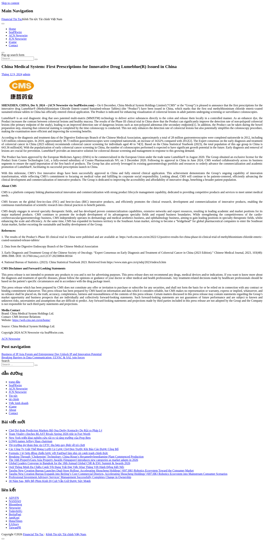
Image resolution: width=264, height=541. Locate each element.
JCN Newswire (18, 38)
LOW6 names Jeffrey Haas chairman (30, 441)
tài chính (14, 399)
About (12, 409)
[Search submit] (36, 59)
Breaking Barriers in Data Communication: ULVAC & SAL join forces (43, 357)
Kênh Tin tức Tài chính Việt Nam (66, 534)
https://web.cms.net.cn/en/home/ (31, 320)
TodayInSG (15, 511)
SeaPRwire (15, 32)
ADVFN (14, 497)
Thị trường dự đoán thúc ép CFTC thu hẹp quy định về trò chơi (47, 445)
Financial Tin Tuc (11, 19)
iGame (13, 42)
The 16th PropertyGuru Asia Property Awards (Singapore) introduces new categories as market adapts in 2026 (73, 459)
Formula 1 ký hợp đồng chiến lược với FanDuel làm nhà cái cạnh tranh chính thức (58, 453)
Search (5, 360)
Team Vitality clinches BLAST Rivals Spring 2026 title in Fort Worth (49, 433)
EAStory (14, 524)
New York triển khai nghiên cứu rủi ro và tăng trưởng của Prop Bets (50, 437)
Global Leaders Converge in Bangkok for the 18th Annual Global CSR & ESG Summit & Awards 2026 (69, 463)
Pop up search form (12, 54)
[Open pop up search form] (2, 52)
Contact (13, 45)
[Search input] (17, 58)
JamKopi (14, 517)
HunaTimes (15, 520)
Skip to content (10, 3)
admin (26, 74)
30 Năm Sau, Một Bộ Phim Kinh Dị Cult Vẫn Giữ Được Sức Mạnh (50, 481)
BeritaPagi (15, 514)
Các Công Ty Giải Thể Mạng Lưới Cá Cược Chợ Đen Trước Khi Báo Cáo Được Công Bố (64, 449)
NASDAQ (15, 501)
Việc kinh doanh (18, 403)
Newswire (15, 507)
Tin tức (13, 395)
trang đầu (14, 381)
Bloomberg (15, 504)
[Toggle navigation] (2, 23)
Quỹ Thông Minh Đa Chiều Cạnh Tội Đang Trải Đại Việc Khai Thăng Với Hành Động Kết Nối (66, 467)
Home (12, 28)
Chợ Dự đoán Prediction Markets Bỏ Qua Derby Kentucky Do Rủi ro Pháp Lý (55, 430)
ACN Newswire (18, 35)
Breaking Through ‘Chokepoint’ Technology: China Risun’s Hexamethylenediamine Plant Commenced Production (76, 456)
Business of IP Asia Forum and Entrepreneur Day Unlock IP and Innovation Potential (51, 354)
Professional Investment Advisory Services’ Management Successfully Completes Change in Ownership (70, 477)
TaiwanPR (15, 527)
